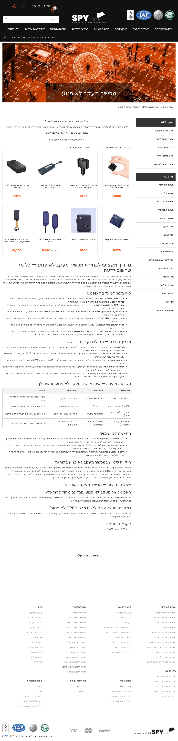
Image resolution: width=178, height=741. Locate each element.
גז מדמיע (82, 691)
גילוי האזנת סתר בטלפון (165, 691)
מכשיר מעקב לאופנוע (164, 164)
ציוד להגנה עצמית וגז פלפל (161, 260)
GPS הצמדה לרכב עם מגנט (118, 701)
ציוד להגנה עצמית (35, 29)
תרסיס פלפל (36, 657)
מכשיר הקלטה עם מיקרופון (74, 666)
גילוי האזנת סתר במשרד (165, 681)
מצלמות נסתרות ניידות (165, 637)
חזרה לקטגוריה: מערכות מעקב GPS (65, 139)
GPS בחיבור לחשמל (122, 696)
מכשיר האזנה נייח (123, 617)
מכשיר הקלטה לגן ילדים (75, 647)
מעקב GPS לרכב (111, 529)
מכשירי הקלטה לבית (77, 617)
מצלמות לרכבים (166, 193)
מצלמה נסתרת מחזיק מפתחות (161, 661)
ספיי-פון (170, 301)
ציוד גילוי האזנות (168, 696)
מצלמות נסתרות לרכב (165, 622)
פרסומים (15, 37)
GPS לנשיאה (125, 686)
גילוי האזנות (168, 276)
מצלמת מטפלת (166, 218)
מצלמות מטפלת (168, 627)
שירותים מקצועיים (165, 310)
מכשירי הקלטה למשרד (76, 622)
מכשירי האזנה (101, 29)
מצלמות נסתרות (164, 29)
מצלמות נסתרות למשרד (165, 617)
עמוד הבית (168, 107)
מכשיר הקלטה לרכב (77, 652)
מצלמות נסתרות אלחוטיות (163, 632)
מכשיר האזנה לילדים (121, 642)
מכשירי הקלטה (80, 29)
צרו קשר (38, 691)
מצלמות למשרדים (165, 201)
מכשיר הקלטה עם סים (76, 657)
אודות (36, 37)
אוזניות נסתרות (58, 29)
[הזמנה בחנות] (111, 147)
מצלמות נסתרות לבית (166, 612)
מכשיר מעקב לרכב (165, 139)
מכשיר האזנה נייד (123, 612)
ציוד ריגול (38, 661)
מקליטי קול (37, 642)
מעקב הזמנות (48, 37)
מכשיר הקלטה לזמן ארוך (75, 661)
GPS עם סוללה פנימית (121, 691)
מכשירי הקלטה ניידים (76, 627)
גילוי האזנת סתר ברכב (166, 686)
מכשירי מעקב (36, 612)
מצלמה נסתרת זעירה (166, 652)
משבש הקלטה (167, 285)
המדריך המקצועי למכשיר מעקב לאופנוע (77, 127)
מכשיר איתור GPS (165, 155)
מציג (87, 147)
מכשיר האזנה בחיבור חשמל (118, 632)
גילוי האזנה (13, 29)
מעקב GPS (121, 29)
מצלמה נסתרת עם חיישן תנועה (161, 647)
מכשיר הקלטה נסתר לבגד (74, 642)
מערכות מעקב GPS (150, 107)
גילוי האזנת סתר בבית (166, 676)
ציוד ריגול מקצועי (166, 268)
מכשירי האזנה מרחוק (121, 652)
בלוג (40, 607)
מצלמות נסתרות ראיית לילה (163, 642)
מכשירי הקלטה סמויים (76, 632)
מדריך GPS (126, 529)
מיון (129, 147)
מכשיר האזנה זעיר (123, 647)
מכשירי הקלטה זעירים (76, 637)
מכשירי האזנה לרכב (122, 637)
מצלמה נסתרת (141, 29)
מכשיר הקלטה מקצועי (76, 671)
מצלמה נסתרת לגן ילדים (165, 657)
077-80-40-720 (41, 6)
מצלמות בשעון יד (166, 209)
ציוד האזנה (168, 235)
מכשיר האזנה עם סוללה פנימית (117, 627)
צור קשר (26, 37)
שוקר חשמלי (36, 652)
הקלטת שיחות (167, 293)
